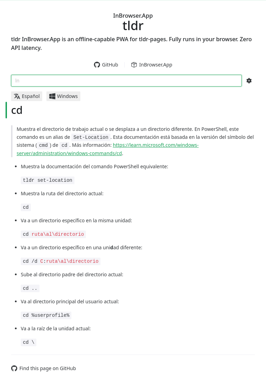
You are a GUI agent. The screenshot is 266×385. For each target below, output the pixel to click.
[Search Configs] (249, 81)
